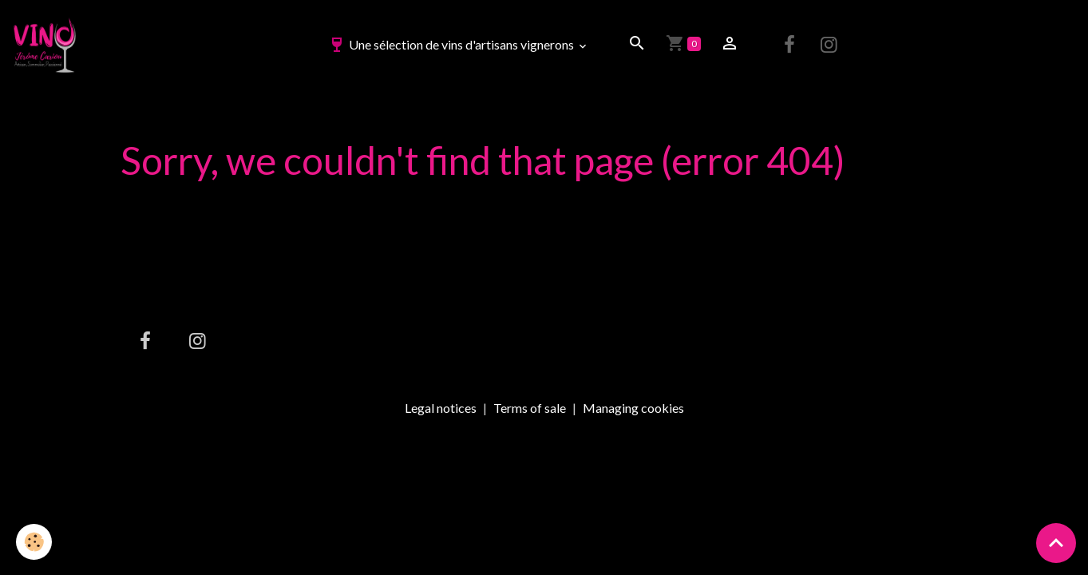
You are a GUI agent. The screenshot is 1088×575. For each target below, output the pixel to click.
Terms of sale (529, 407)
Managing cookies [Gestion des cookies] (633, 408)
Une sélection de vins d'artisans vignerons (451, 44)
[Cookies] (34, 542)
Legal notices (441, 407)
